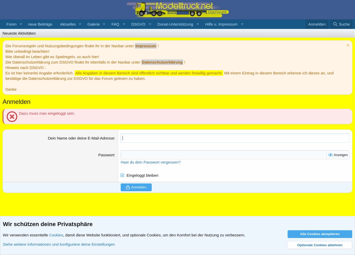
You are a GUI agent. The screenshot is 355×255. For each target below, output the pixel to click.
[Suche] (341, 24)
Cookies (56, 235)
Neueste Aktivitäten (19, 33)
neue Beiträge (40, 24)
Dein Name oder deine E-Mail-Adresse (81, 138)
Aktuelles (68, 24)
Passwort (106, 155)
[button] (20, 24)
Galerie (93, 24)
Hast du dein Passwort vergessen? (151, 162)
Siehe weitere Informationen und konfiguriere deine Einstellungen (59, 244)
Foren (11, 24)
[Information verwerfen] (347, 46)
